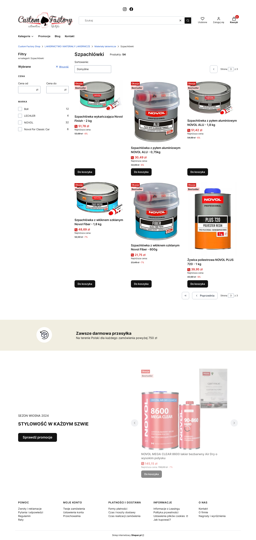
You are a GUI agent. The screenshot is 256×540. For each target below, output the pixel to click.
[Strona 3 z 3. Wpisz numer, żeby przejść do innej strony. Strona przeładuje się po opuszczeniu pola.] (231, 69)
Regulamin (24, 516)
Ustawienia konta (73, 512)
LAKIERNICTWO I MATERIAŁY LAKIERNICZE (67, 46)
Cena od (23, 83)
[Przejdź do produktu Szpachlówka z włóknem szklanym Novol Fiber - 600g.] (156, 212)
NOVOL (28, 122)
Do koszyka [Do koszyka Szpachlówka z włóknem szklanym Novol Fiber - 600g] (141, 283)
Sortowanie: (82, 61)
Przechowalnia (72, 516)
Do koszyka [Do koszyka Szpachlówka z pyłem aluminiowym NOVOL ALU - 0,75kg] (141, 172)
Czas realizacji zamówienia (124, 516)
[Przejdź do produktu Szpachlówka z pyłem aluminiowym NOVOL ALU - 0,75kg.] (156, 112)
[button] (188, 20)
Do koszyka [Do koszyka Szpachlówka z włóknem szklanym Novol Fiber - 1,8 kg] (85, 283)
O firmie (203, 512)
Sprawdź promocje (37, 437)
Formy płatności (117, 508)
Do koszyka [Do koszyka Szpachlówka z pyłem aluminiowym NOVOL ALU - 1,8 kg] (197, 172)
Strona (223, 69)
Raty (21, 519)
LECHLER (29, 115)
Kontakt (203, 508)
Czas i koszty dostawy (122, 512)
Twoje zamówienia (74, 508)
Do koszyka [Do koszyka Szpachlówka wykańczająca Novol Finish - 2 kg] (85, 172)
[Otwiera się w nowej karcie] (125, 9)
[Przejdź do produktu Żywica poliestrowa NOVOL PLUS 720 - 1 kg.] (212, 219)
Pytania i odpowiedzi (30, 512)
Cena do (51, 83)
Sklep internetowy (127, 535)
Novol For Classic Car (37, 129)
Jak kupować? (162, 519)
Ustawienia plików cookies (169, 516)
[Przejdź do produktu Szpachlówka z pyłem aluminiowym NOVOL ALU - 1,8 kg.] (212, 98)
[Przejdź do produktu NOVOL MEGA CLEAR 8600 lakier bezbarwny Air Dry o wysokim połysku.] (184, 409)
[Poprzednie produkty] (205, 295)
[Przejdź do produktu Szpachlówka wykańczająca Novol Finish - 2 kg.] (100, 96)
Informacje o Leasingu (166, 508)
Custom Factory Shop (29, 46)
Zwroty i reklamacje (30, 508)
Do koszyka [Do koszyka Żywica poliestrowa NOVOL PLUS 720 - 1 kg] (197, 283)
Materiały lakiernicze (105, 46)
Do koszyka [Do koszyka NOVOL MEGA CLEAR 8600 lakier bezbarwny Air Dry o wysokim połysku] (151, 474)
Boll (26, 108)
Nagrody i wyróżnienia (212, 516)
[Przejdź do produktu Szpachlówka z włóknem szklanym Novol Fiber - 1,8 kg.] (100, 199)
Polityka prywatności (165, 512)
